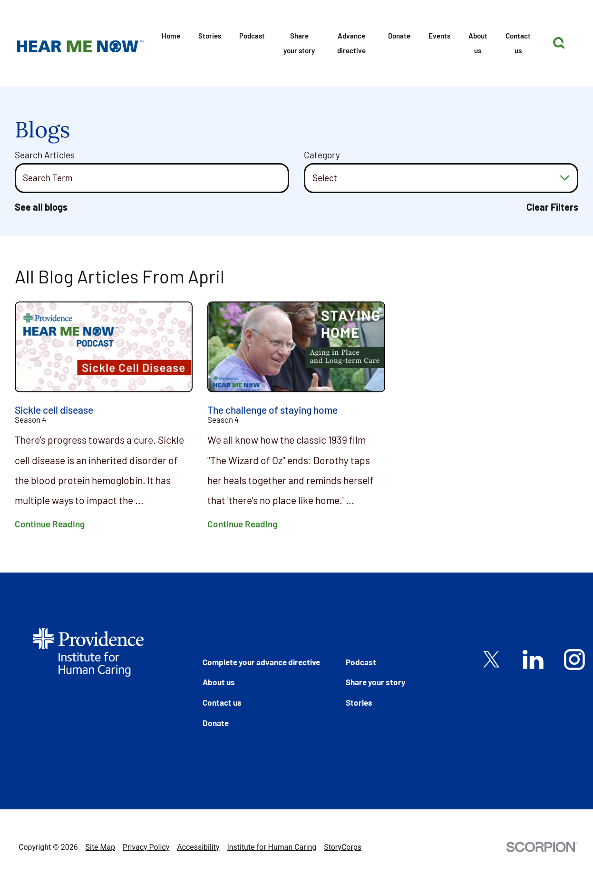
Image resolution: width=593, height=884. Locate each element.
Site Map (101, 847)
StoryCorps (342, 847)
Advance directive (351, 42)
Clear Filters (552, 207)
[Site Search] (558, 43)
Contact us (518, 42)
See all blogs (41, 207)
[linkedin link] (533, 659)
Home (171, 35)
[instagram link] (574, 659)
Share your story (299, 42)
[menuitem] (171, 42)
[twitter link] (491, 659)
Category (322, 154)
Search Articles (45, 154)
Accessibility (198, 847)
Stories (209, 35)
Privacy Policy (146, 847)
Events (439, 35)
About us (477, 42)
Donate (399, 35)
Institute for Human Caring (271, 847)
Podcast (252, 35)
